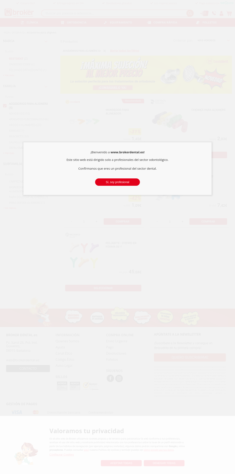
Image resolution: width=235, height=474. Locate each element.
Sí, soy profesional (117, 182)
